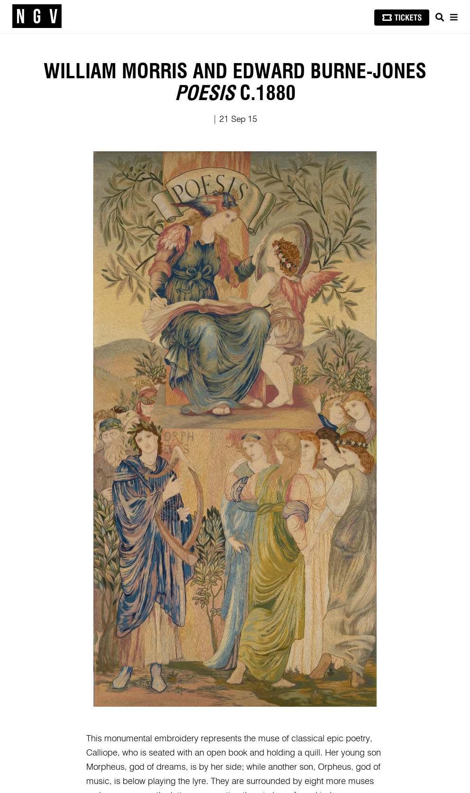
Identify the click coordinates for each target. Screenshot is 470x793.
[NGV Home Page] (37, 16)
